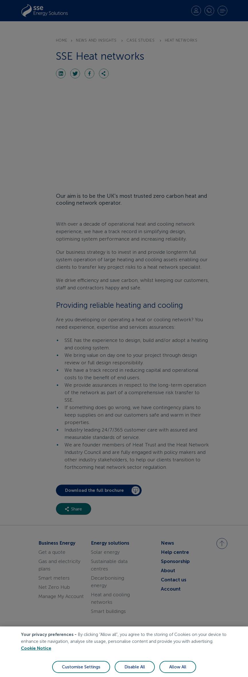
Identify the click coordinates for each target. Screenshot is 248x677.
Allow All (177, 670)
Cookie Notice (36, 652)
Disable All (134, 670)
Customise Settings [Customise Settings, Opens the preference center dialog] (81, 670)
